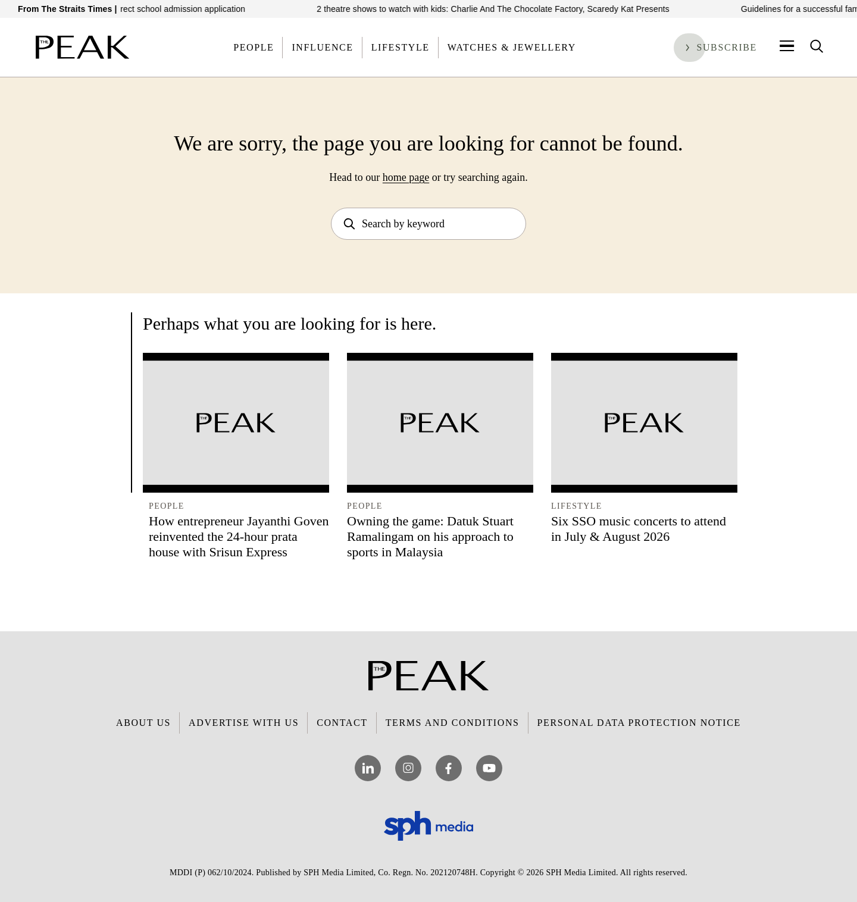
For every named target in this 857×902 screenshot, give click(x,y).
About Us (143, 723)
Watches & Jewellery (512, 47)
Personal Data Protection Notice (639, 723)
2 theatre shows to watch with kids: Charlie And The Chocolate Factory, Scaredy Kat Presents (503, 9)
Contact (342, 723)
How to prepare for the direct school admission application (145, 9)
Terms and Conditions (453, 723)
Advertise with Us (244, 723)
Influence (322, 47)
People (253, 47)
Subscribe (726, 47)
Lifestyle (400, 47)
